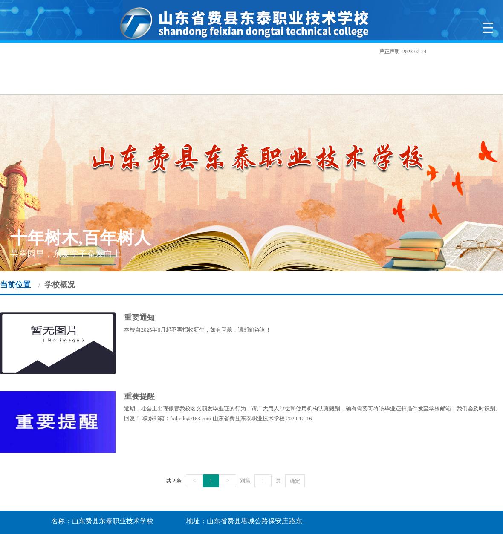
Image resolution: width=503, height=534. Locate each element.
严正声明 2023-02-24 (405, 52)
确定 (295, 481)
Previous (16, 182)
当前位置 (15, 284)
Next (487, 182)
